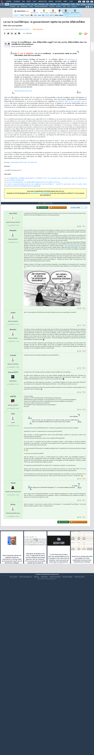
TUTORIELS (12, 6)
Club (71, 1)
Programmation (66, 4)
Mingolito (13, 299)
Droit (65, 1)
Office (78, 4)
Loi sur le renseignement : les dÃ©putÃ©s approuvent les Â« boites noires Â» (33, 205)
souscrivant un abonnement (40, 216)
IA (32, 4)
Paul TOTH (13, 282)
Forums (8, 1)
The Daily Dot (32, 185)
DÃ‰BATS (58, 6)
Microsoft (41, 4)
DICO (68, 6)
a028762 (13, 465)
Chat (34, 1)
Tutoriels (16, 1)
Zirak (13, 483)
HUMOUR (74, 6)
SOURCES (51, 6)
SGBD (73, 4)
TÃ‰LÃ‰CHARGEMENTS (41, 6)
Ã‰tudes (58, 1)
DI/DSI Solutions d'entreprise (17, 4)
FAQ (23, 1)
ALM (36, 4)
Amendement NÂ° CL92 (19, 185)
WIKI (64, 6)
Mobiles (83, 4)
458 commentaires (38, 52)
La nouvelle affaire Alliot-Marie (72, 314)
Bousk (13, 573)
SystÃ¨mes (90, 4)
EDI (59, 4)
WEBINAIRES (24, 6)
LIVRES (31, 6)
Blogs (29, 1)
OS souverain (70, 82)
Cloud (28, 4)
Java (47, 4)
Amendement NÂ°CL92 (24, 114)
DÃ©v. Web (53, 4)
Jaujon (13, 381)
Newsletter (42, 1)
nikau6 (13, 552)
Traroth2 (13, 424)
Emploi (51, 1)
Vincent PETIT (13, 441)
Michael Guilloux (25, 52)
